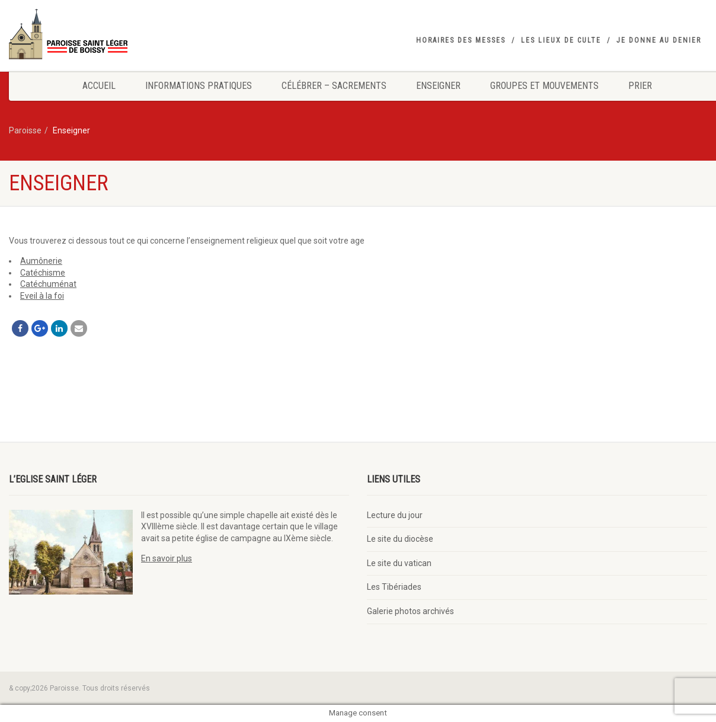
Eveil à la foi (42, 296)
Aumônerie (41, 261)
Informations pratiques (198, 85)
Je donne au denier (658, 40)
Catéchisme (42, 272)
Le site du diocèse (400, 539)
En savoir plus (166, 558)
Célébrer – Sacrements (334, 85)
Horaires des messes (461, 40)
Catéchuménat (48, 284)
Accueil (99, 85)
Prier (640, 85)
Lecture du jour (395, 515)
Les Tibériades (394, 587)
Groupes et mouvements (544, 85)
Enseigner (438, 85)
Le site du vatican (399, 563)
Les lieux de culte (561, 40)
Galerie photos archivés (410, 611)
